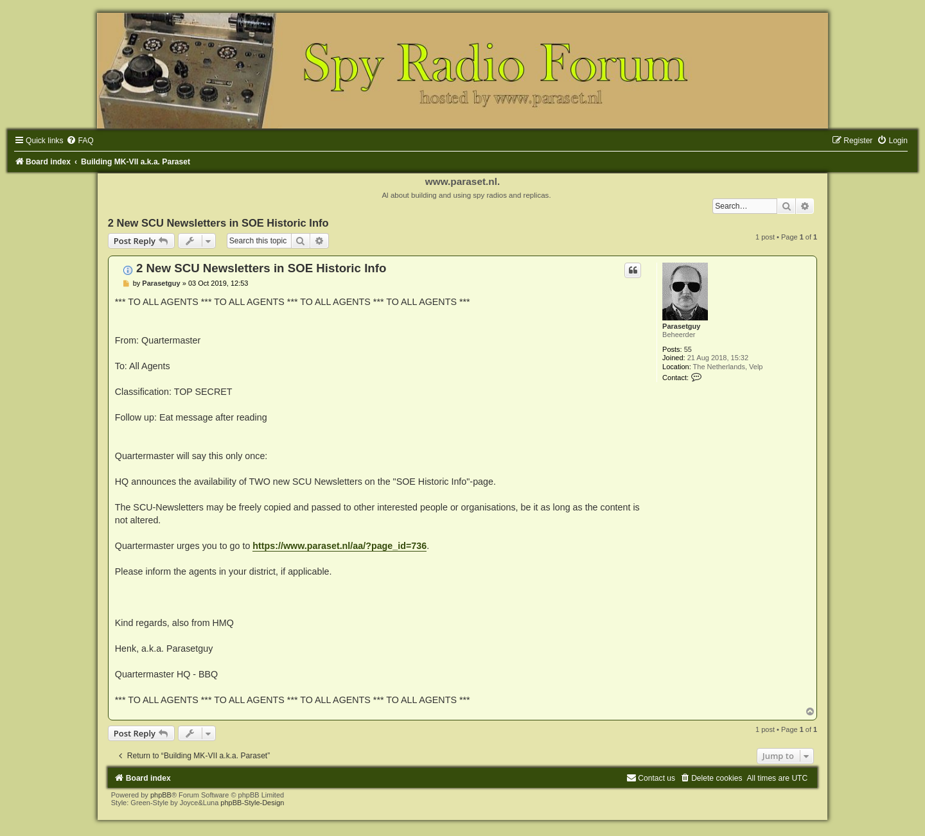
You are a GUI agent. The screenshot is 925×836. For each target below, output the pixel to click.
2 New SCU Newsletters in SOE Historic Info (218, 223)
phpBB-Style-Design (252, 802)
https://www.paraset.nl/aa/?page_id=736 (339, 546)
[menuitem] (79, 140)
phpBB (161, 795)
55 (688, 349)
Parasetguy (681, 326)
